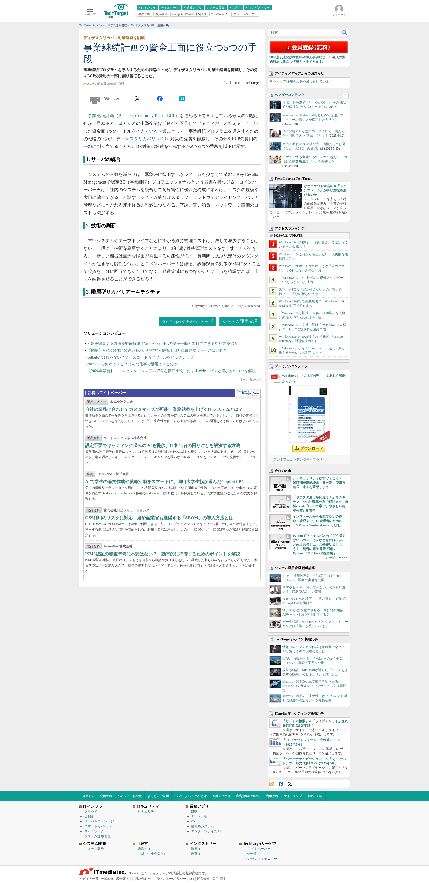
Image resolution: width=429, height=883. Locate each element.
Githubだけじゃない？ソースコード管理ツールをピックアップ (140, 357)
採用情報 (218, 879)
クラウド (90, 811)
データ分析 (199, 816)
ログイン (88, 796)
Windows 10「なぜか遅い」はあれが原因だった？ (314, 378)
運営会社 (203, 879)
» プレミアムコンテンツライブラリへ (298, 459)
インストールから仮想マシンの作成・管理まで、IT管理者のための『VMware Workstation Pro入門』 (317, 521)
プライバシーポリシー (169, 879)
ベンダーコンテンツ (289, 95)
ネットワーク (94, 831)
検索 (345, 32)
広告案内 (122, 879)
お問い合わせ (221, 796)
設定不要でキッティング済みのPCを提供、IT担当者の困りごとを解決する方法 (162, 445)
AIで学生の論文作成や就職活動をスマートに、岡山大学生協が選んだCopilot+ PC (165, 481)
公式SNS (107, 879)
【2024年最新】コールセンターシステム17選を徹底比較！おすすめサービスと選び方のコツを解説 (171, 371)
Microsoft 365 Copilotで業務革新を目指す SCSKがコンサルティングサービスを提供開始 (314, 686)
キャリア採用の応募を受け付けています (302, 81)
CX (193, 821)
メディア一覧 (89, 879)
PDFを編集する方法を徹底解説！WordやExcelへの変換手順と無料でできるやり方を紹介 (162, 344)
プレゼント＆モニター (260, 859)
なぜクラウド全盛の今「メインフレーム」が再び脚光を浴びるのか (325, 190)
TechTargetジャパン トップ (187, 321)
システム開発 (94, 849)
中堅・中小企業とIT (152, 854)
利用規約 (272, 796)
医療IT (196, 849)
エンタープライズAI (206, 831)
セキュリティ (147, 811)
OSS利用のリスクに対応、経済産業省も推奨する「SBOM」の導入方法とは (159, 517)
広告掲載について (248, 796)
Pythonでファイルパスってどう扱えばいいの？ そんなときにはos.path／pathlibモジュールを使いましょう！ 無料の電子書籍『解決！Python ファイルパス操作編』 (319, 544)
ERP (194, 811)
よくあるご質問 (158, 796)
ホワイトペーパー (257, 849)
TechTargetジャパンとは (190, 796)
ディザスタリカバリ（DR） (143, 138)
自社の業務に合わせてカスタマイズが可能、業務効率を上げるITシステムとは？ (164, 409)
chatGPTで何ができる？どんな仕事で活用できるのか (132, 364)
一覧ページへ (338, 558)
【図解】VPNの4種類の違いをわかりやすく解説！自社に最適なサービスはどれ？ (157, 350)
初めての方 (315, 796)
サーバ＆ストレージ (99, 821)
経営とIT (144, 849)
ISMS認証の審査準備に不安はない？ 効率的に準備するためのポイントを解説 (162, 554)
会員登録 (106, 796)
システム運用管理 (239, 321)
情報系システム (202, 826)
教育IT (196, 854)
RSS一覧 (250, 854)
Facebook (281, 784)
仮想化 (89, 816)
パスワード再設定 (130, 796)
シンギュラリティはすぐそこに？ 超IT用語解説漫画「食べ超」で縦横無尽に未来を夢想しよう (319, 482)
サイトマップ (293, 796)
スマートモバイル (97, 826)
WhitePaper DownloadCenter (248, 394)
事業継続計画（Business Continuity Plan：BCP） (134, 115)
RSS (271, 784)
